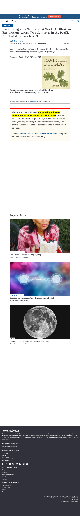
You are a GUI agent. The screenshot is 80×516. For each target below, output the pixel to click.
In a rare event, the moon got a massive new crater (29, 341)
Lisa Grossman (15, 343)
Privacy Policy (74, 501)
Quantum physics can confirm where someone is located (32, 298)
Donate (4, 489)
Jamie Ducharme (15, 257)
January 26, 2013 (34, 101)
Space (12, 338)
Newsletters (5, 472)
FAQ (3, 470)
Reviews (8, 25)
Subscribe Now (54, 16)
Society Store (6, 487)
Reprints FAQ (43, 92)
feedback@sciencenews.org (24, 92)
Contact (4, 479)
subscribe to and (37, 133)
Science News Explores (10, 444)
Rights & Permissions (8, 474)
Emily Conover (15, 300)
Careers (4, 492)
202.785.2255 (74, 499)
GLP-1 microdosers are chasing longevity (25, 255)
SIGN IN (72, 21)
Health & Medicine (17, 252)
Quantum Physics (17, 295)
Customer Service (7, 460)
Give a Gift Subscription (8, 458)
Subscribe (5, 453)
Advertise (4, 477)
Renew (4, 455)
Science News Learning (10, 446)
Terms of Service (65, 501)
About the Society (7, 485)
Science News (17, 41)
